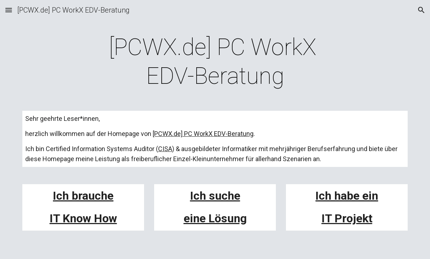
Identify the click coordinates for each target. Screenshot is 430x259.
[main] (215, 62)
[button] (8, 10)
